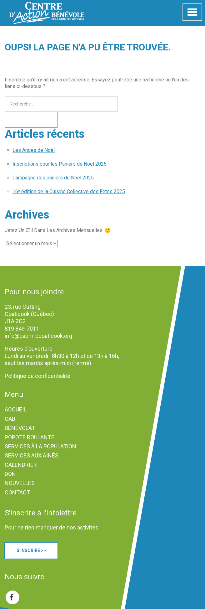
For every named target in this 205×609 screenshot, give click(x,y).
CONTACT (17, 492)
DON (10, 474)
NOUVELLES (20, 483)
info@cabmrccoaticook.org (38, 336)
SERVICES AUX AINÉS (31, 455)
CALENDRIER (21, 465)
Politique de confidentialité (37, 376)
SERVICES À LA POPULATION (40, 446)
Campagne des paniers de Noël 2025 (53, 178)
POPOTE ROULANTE (29, 437)
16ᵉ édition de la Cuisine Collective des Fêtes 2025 (68, 191)
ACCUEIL (16, 409)
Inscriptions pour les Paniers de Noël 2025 (59, 164)
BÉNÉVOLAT (20, 428)
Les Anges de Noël (33, 150)
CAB (10, 418)
